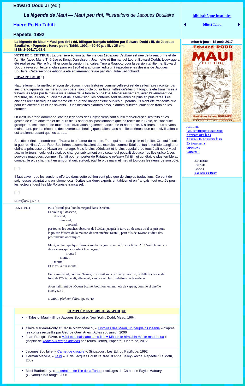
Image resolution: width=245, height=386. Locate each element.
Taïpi (58, 356)
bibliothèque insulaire (212, 16)
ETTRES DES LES (200, 135)
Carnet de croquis (70, 351)
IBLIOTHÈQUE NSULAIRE (206, 131)
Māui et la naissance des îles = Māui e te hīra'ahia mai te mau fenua (113, 337)
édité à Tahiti (211, 24)
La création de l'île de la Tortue (78, 371)
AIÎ (204, 139)
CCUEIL (194, 126)
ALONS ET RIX (205, 173)
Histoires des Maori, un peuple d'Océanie (129, 328)
